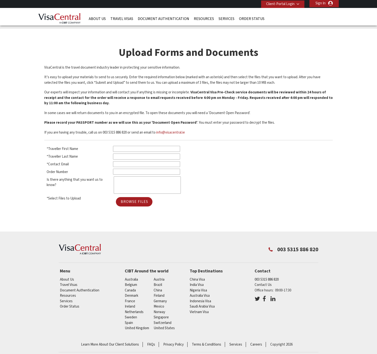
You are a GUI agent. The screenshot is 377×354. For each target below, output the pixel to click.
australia (131, 267)
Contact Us (263, 272)
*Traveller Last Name (62, 144)
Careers (256, 332)
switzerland (162, 310)
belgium (131, 272)
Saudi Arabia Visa (202, 294)
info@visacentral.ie (170, 120)
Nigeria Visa (198, 278)
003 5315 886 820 (267, 267)
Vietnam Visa (199, 300)
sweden (131, 305)
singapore (161, 305)
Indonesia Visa (200, 289)
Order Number (57, 159)
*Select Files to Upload (64, 186)
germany (160, 289)
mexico (159, 294)
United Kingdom (137, 316)
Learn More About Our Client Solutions (110, 332)
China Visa (197, 267)
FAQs (151, 332)
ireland (130, 294)
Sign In (320, 3)
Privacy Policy (173, 332)
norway (159, 300)
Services (226, 18)
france (130, 289)
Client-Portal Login (279, 3)
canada (130, 278)
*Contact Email (58, 152)
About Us (97, 18)
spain (129, 310)
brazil (158, 272)
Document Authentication (163, 18)
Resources (204, 18)
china (158, 278)
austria (159, 267)
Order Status (251, 18)
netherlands (134, 300)
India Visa (197, 272)
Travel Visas (121, 18)
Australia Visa (200, 283)
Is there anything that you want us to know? (75, 170)
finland (159, 283)
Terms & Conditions (206, 332)
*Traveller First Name (62, 137)
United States (164, 316)
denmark (131, 283)
